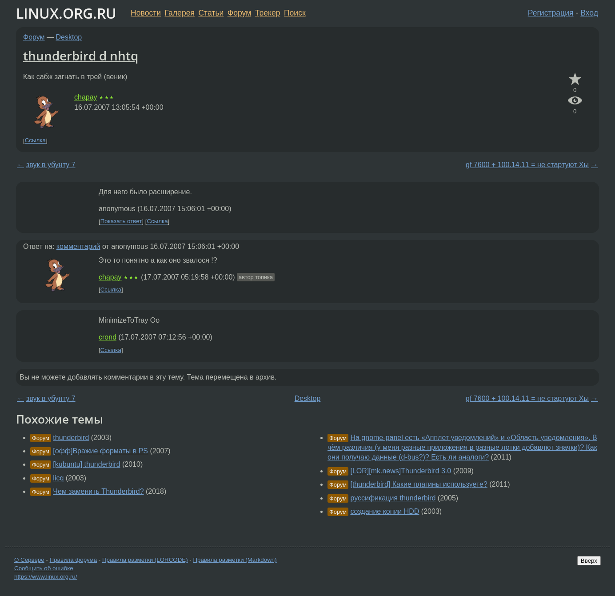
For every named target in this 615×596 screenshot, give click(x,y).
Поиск (295, 12)
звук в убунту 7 (51, 164)
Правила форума (73, 559)
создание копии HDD (384, 511)
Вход (589, 12)
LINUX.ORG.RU (66, 13)
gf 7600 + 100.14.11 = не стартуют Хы (527, 164)
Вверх (589, 560)
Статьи (211, 12)
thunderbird (71, 437)
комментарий (78, 246)
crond (107, 337)
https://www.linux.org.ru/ (45, 576)
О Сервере (29, 559)
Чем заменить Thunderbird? (98, 491)
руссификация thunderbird (392, 498)
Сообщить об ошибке (43, 568)
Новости (146, 12)
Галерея (180, 12)
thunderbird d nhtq (80, 55)
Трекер (267, 12)
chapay (85, 97)
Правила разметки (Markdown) (234, 559)
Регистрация (551, 12)
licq (58, 478)
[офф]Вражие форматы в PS (100, 451)
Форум (239, 12)
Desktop (69, 37)
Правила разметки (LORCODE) (145, 559)
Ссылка (35, 140)
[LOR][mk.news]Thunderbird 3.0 (400, 471)
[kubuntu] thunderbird (86, 464)
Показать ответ (121, 221)
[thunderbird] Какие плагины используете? (418, 484)
